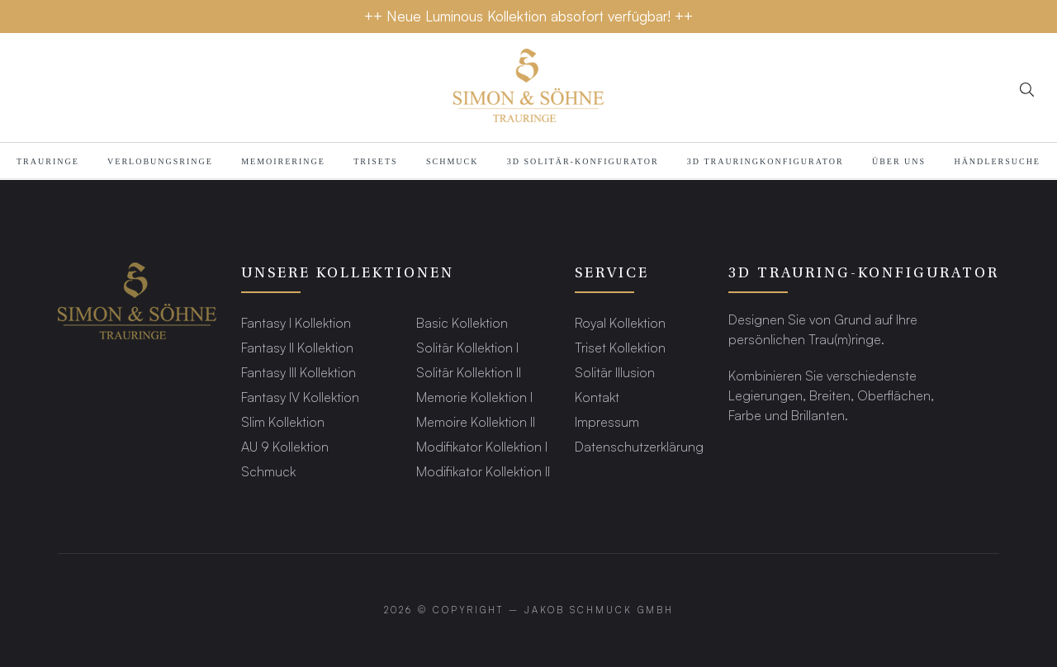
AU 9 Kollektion (285, 446)
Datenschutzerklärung (639, 446)
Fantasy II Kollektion (297, 347)
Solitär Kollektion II (468, 372)
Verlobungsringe (160, 161)
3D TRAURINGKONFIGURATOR (765, 161)
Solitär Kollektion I (467, 347)
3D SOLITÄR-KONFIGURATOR (583, 161)
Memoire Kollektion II (475, 421)
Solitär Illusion (615, 372)
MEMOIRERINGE (283, 161)
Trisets (375, 161)
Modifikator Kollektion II (483, 471)
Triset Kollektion (620, 347)
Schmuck (452, 161)
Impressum (607, 421)
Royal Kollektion (620, 322)
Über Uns (899, 161)
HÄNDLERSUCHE (997, 161)
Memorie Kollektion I (474, 396)
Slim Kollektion (283, 421)
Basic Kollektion (462, 322)
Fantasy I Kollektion (296, 322)
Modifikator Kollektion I (481, 446)
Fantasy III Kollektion (298, 372)
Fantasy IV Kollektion (300, 396)
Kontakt (597, 396)
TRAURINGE (48, 161)
